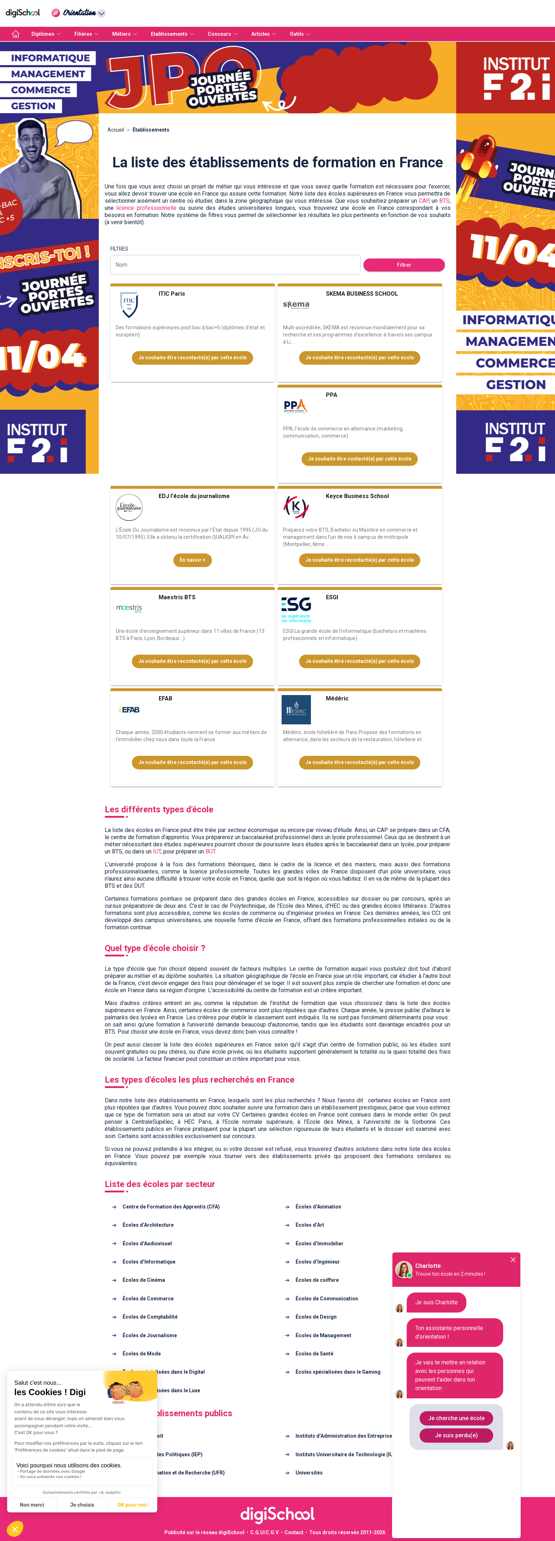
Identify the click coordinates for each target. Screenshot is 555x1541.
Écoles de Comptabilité (150, 1317)
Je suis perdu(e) (456, 1435)
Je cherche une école (456, 1418)
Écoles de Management (323, 1335)
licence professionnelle (146, 208)
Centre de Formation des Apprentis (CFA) (171, 1207)
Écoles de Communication (327, 1298)
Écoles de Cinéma (144, 1280)
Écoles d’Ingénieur (318, 1262)
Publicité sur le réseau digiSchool (204, 1532)
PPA (331, 395)
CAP (424, 200)
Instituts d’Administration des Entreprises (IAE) (351, 1436)
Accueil (116, 130)
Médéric (337, 698)
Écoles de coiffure (317, 1280)
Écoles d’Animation (318, 1207)
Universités (309, 1473)
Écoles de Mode (142, 1354)
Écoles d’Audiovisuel (147, 1243)
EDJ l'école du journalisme (194, 496)
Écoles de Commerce (148, 1298)
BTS (444, 200)
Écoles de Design (316, 1317)
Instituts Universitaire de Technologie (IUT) (347, 1454)
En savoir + (192, 560)
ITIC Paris (172, 293)
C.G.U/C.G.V (264, 1532)
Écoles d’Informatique (149, 1262)
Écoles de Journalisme (150, 1335)
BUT (210, 851)
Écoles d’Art (310, 1225)
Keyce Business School (357, 496)
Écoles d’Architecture (148, 1225)
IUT (157, 851)
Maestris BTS (177, 597)
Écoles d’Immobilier (319, 1243)
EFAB (165, 698)
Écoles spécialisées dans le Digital (164, 1372)
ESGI (332, 597)
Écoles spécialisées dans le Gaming (338, 1372)
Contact (293, 1532)
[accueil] (16, 34)
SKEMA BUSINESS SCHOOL (362, 293)
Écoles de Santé (314, 1354)
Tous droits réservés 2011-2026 (347, 1532)
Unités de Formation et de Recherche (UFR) (174, 1473)
